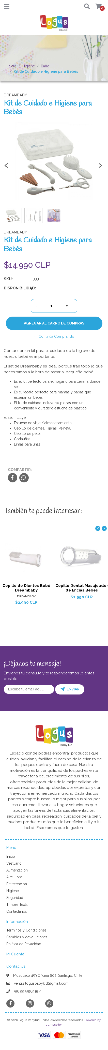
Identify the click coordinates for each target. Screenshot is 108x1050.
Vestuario (14, 863)
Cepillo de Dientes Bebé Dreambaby (26, 588)
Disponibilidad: (15, 288)
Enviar (69, 689)
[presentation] (6, 167)
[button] (85, 7)
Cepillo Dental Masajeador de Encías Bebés (81, 588)
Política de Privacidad (23, 944)
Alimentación (17, 870)
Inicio (12, 66)
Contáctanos (16, 911)
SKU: (8, 279)
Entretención (16, 884)
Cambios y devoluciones (27, 937)
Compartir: (20, 469)
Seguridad (14, 898)
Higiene (28, 66)
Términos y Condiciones (26, 930)
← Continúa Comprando (54, 336)
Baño (45, 66)
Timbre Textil (17, 905)
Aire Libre (14, 877)
